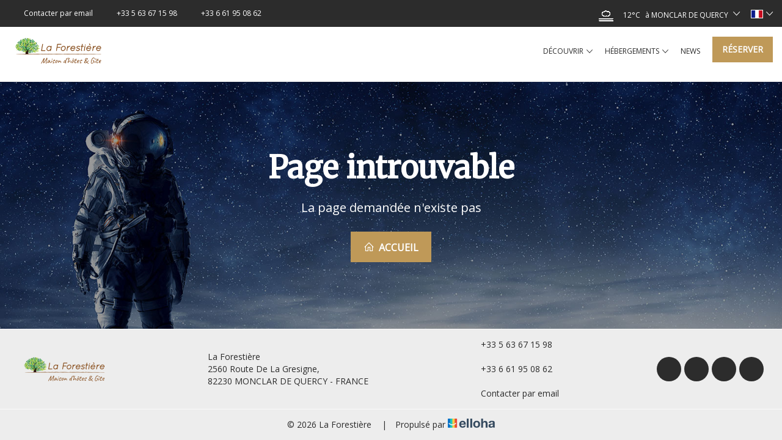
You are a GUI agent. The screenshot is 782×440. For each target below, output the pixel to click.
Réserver (742, 49)
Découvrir (568, 51)
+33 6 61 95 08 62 (509, 369)
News (690, 51)
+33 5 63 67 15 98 (509, 344)
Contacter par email (513, 393)
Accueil (391, 247)
